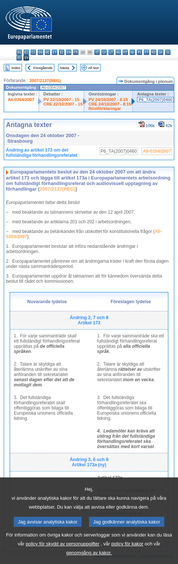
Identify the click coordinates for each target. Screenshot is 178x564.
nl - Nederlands (132, 52)
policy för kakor (127, 553)
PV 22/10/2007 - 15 (61, 99)
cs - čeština (33, 52)
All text (93, 68)
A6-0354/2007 (21, 99)
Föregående (43, 68)
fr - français (76, 52)
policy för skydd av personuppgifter (62, 553)
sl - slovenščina (168, 52)
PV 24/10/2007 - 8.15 (108, 99)
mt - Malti (125, 52)
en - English (68, 52)
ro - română (153, 52)
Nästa (64, 68)
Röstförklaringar (105, 108)
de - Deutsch (47, 52)
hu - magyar (118, 52)
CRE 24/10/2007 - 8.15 (110, 104)
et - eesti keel (54, 52)
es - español (26, 52)
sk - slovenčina (160, 52)
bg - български (19, 52)
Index (16, 68)
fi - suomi (19, 58)
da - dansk (40, 52)
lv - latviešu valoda (104, 52)
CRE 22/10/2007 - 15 (63, 104)
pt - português (146, 52)
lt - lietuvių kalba (111, 52)
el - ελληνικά (61, 52)
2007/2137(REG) (45, 80)
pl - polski (139, 52)
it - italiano (97, 52)
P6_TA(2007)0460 (155, 99)
